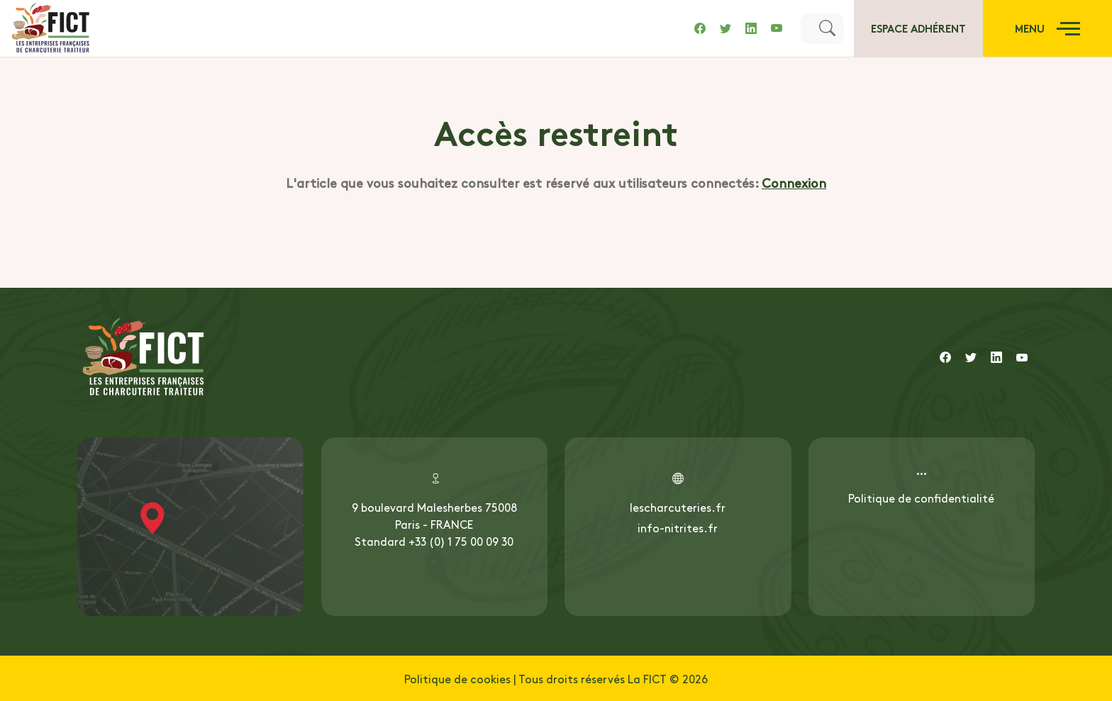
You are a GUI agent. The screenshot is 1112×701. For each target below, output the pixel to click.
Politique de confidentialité (921, 497)
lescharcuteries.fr (677, 507)
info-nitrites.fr (678, 527)
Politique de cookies (457, 678)
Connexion (794, 182)
